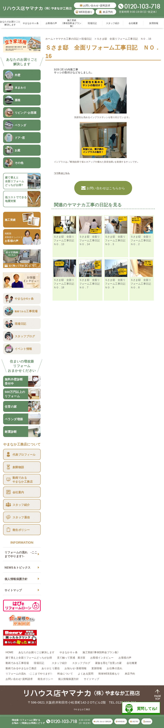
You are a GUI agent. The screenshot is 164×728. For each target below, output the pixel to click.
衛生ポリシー (45, 679)
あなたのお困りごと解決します (10, 23)
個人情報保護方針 (16, 579)
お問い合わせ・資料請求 (95, 5)
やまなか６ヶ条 (31, 23)
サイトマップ (13, 590)
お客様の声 (51, 23)
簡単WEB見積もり (109, 673)
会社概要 (133, 23)
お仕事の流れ (114, 668)
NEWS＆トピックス (18, 567)
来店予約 (106, 12)
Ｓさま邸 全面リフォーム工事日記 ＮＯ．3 (116, 240)
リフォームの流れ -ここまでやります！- (21, 554)
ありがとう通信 (51, 668)
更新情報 (96, 668)
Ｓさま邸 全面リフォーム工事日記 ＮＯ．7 (90, 283)
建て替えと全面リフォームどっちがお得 (29, 657)
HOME (9, 652)
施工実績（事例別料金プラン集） (71, 23)
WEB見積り (84, 12)
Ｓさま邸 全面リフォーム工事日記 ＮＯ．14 (90, 240)
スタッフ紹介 (113, 23)
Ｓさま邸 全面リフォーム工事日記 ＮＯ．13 (65, 240)
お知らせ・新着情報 (75, 668)
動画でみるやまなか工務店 (21, 668)
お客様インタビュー (102, 657)
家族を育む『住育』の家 (108, 663)
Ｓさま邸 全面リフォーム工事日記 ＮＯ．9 (116, 283)
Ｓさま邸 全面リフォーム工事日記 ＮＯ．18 (65, 283)
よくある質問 (85, 673)
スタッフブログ (81, 663)
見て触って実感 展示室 (71, 657)
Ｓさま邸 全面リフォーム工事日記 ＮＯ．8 (142, 283)
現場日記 (93, 23)
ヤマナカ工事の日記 (67, 38)
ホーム (49, 38)
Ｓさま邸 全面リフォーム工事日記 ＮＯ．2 (142, 240)
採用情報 (153, 23)
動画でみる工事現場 (17, 663)
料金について (65, 673)
